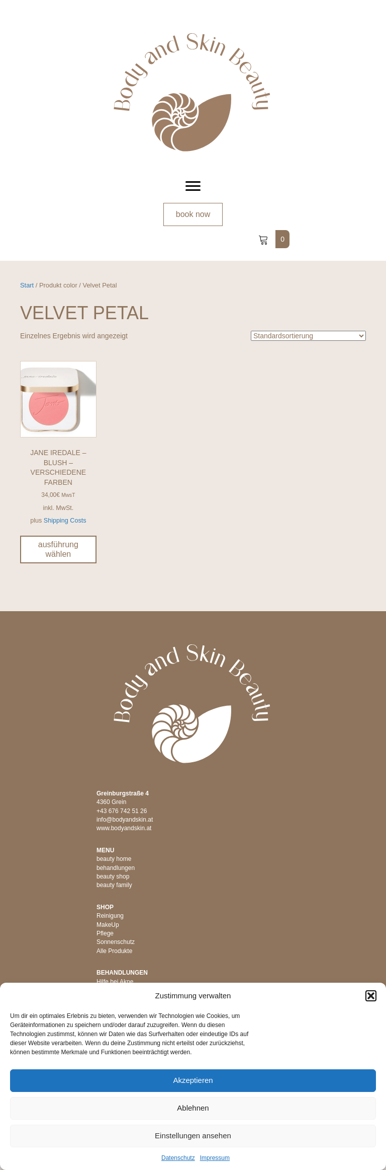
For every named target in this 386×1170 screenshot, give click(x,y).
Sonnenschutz (115, 941)
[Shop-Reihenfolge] (308, 336)
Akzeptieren (193, 1080)
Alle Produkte (114, 951)
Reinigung (110, 915)
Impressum (215, 1157)
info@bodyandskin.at (124, 819)
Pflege (105, 933)
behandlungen (115, 867)
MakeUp (107, 924)
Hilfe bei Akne (114, 981)
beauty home (113, 858)
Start (27, 285)
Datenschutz (178, 1157)
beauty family (114, 885)
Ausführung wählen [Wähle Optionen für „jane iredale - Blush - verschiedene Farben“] (58, 549)
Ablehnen (193, 1108)
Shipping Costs (65, 520)
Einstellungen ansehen (193, 1135)
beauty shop (112, 876)
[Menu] (193, 186)
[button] (371, 996)
